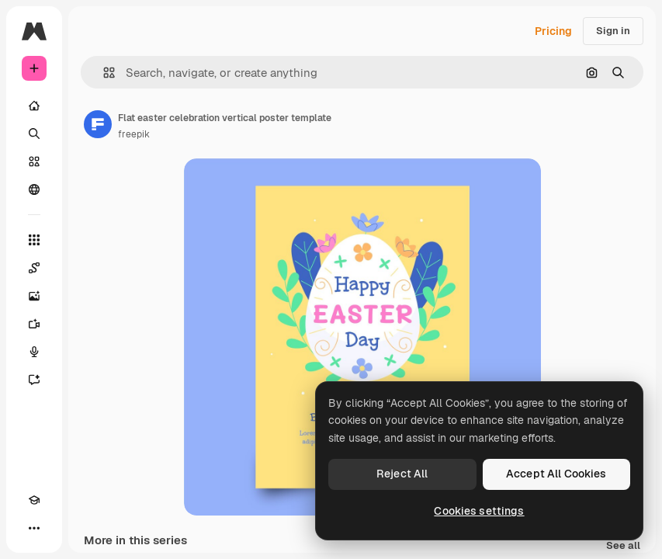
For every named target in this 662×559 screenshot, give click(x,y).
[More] (34, 528)
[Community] (34, 189)
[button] (102, 72)
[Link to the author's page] (98, 124)
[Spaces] (34, 267)
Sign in (613, 30)
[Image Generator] (34, 295)
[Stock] (34, 161)
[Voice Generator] (34, 351)
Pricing (553, 31)
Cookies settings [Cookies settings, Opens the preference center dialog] (479, 511)
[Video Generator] (34, 323)
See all (623, 546)
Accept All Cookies (556, 474)
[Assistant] (34, 379)
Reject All (402, 474)
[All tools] (34, 239)
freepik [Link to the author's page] (134, 134)
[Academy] (34, 500)
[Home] (34, 105)
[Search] (34, 133)
